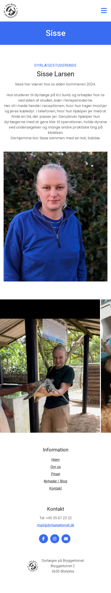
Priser (55, 474)
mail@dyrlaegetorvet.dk (55, 525)
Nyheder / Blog (55, 481)
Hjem (55, 460)
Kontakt (55, 488)
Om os (55, 467)
